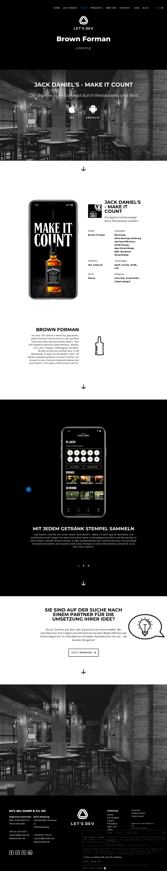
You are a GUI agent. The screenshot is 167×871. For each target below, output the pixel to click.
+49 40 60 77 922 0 (42, 835)
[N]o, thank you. (93, 861)
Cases (83, 8)
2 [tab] (83, 565)
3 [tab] (88, 565)
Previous (28, 489)
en (162, 8)
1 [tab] (78, 565)
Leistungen (70, 8)
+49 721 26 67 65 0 (18, 831)
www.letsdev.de (17, 838)
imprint (116, 842)
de (156, 8)
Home (57, 8)
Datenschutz (138, 813)
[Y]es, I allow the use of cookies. (103, 857)
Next (138, 489)
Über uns (111, 8)
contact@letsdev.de (19, 835)
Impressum (138, 816)
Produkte (96, 8)
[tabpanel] (83, 485)
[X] (164, 833)
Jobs (137, 8)
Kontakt (125, 8)
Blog (146, 8)
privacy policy (92, 842)
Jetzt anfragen (81, 652)
